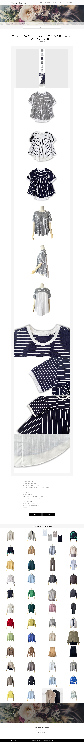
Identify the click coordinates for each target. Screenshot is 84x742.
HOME (41, 2)
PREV (35, 514)
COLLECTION (47, 2)
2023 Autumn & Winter (54, 27)
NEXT (49, 514)
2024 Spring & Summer (42, 27)
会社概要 (54, 2)
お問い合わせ (61, 2)
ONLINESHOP (69, 2)
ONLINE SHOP (13, 716)
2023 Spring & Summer (42, 41)
